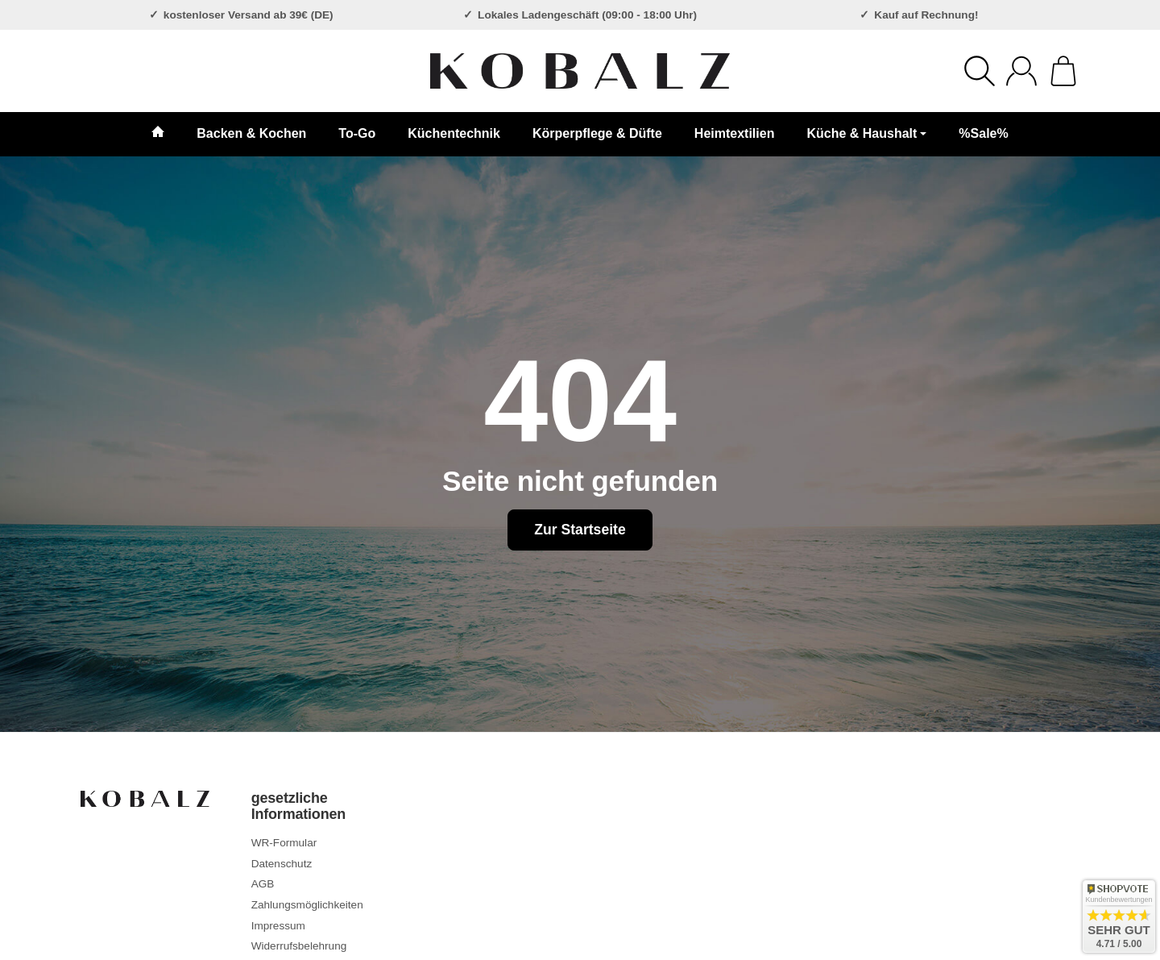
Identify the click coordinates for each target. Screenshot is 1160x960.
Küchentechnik (454, 133)
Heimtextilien (734, 133)
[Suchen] (979, 71)
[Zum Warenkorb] (1063, 71)
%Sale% (983, 133)
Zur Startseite (579, 530)
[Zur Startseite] (580, 71)
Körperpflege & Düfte (597, 133)
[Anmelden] (1021, 71)
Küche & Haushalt (866, 133)
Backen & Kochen (251, 133)
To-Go (356, 133)
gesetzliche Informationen (298, 806)
